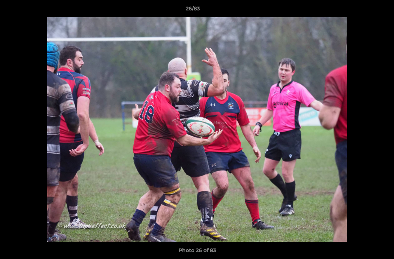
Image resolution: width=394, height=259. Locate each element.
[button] (363, 10)
